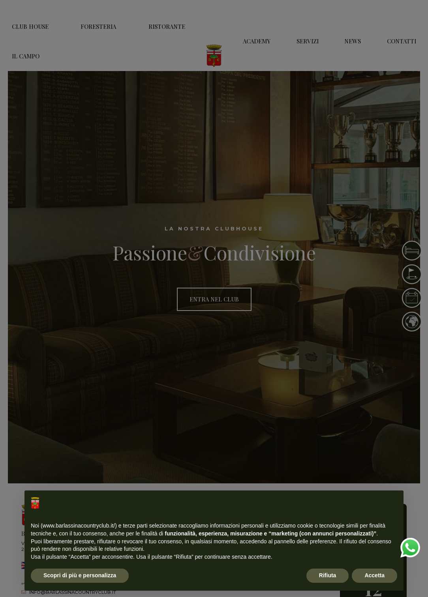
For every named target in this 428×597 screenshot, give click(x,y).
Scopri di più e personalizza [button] (79, 575)
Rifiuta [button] (327, 575)
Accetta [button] (374, 575)
